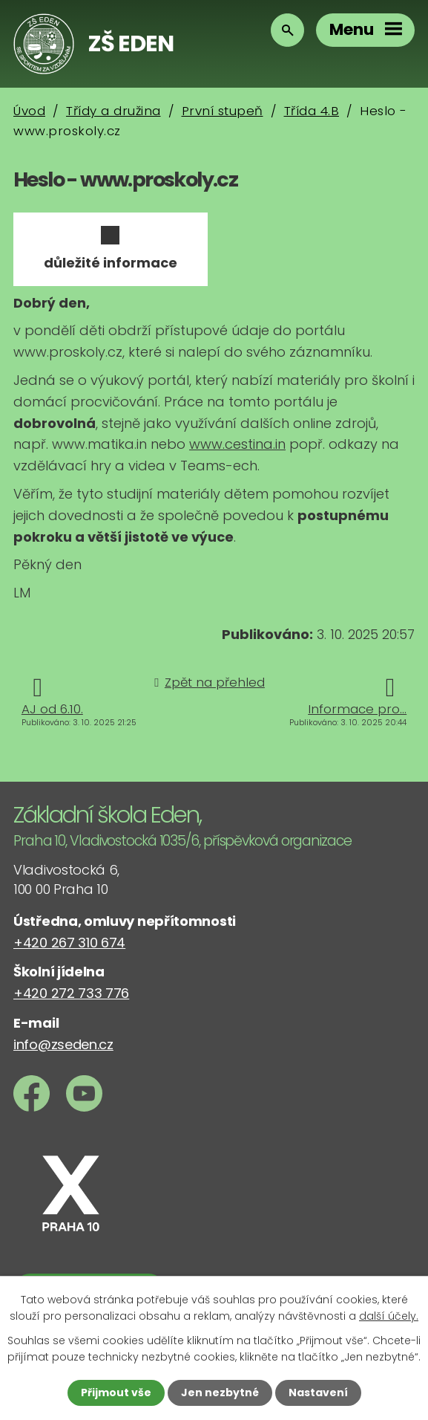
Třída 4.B (312, 111)
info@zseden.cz (63, 1044)
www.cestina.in (237, 444)
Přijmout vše (116, 1392)
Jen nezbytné (220, 1392)
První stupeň (222, 111)
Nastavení (318, 1392)
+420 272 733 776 (71, 993)
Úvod (29, 111)
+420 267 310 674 (69, 942)
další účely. (388, 1316)
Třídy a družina (113, 111)
